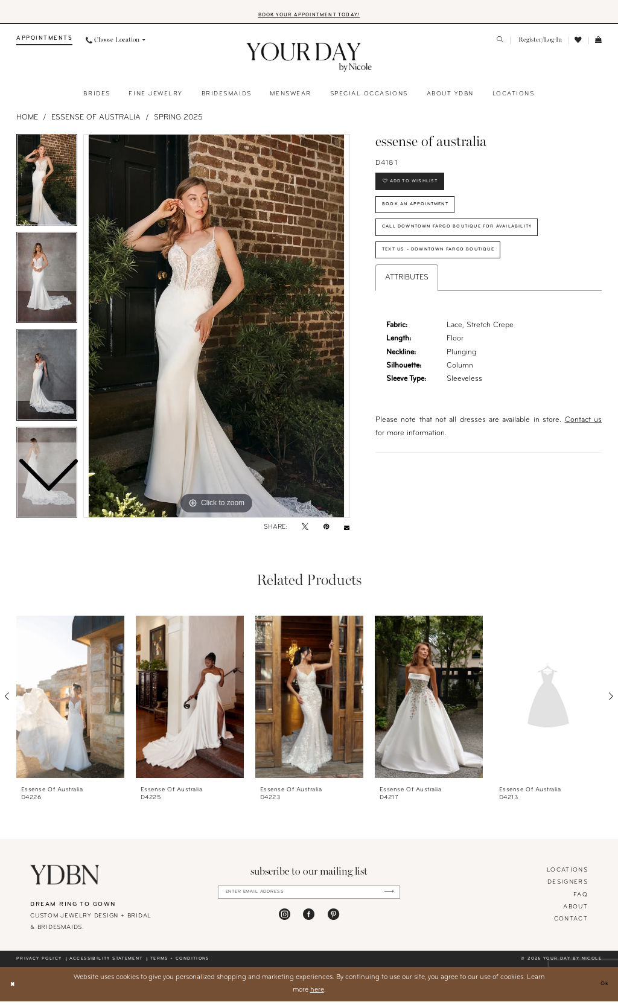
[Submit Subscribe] (386, 897)
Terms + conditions (179, 962)
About (575, 910)
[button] (539, 44)
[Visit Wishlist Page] (579, 44)
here (317, 993)
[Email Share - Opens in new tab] (346, 531)
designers (567, 886)
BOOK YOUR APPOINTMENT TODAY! (308, 17)
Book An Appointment (427, 217)
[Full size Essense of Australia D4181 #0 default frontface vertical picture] (216, 330)
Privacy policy (39, 962)
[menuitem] (44, 44)
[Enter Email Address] (309, 897)
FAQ (580, 898)
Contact (571, 922)
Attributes (406, 305)
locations (567, 874)
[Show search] (501, 44)
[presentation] (70, 700)
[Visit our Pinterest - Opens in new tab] (333, 921)
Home (27, 121)
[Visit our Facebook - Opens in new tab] (308, 921)
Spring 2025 (178, 121)
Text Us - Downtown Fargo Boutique (458, 275)
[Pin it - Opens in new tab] (326, 532)
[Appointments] (44, 44)
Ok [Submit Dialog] (602, 987)
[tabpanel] (216, 330)
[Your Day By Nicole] (65, 879)
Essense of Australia (96, 121)
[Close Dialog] (14, 988)
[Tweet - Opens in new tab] (305, 532)
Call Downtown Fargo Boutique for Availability (482, 246)
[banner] (309, 61)
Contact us (583, 448)
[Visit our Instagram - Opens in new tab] (284, 921)
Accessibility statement (106, 962)
